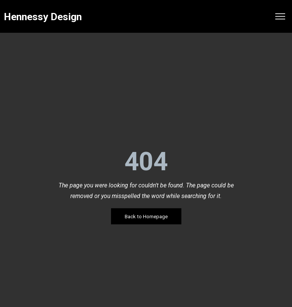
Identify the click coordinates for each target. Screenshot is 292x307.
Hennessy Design (43, 17)
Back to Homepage (146, 216)
